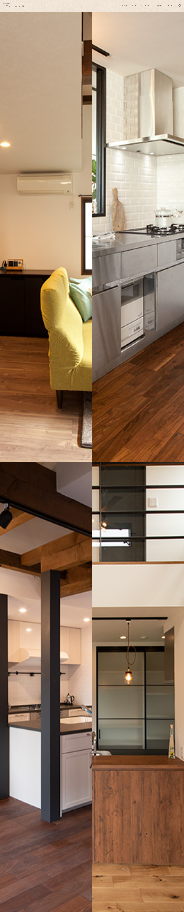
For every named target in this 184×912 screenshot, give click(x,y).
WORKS (125, 6)
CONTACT (170, 6)
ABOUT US (146, 6)
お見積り (158, 6)
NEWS (135, 6)
